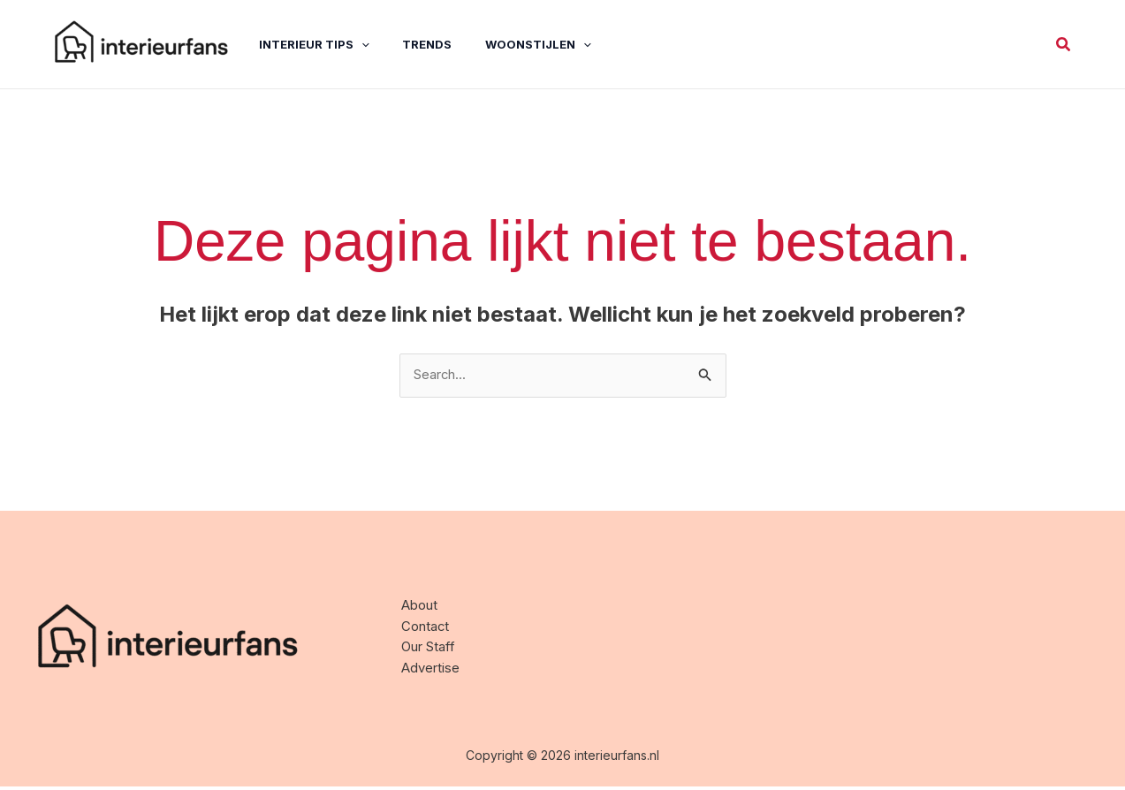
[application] (350, 44)
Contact (427, 630)
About (422, 608)
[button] (1064, 45)
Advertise (432, 676)
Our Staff (432, 653)
